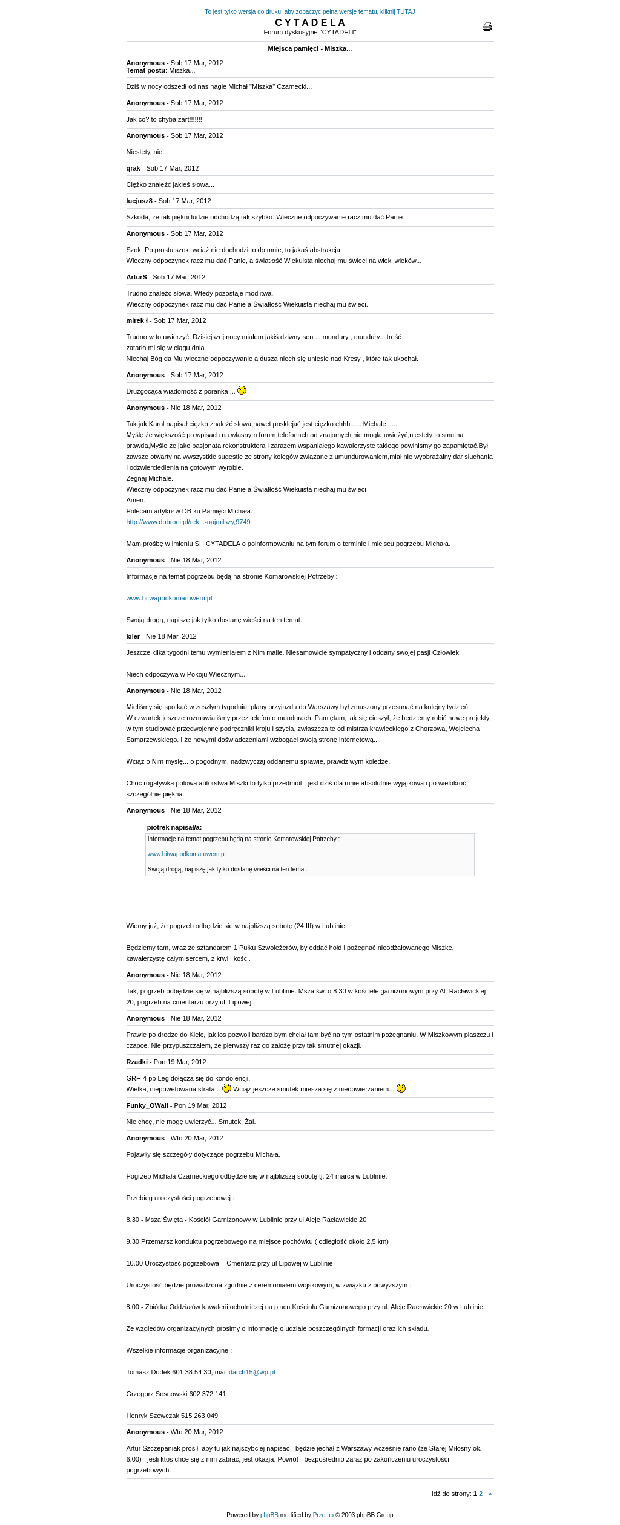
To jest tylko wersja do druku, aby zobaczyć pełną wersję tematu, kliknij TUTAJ (310, 11)
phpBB (269, 1515)
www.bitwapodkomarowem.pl (170, 598)
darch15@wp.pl (252, 1372)
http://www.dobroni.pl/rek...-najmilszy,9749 (189, 521)
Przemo (323, 1515)
